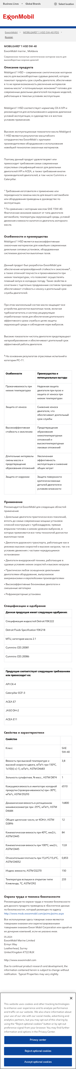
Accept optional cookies (38, 1062)
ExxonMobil (11, 32)
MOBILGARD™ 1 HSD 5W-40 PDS (41, 32)
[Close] (71, 998)
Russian (9, 37)
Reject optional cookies (38, 1051)
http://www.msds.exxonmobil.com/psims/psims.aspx (34, 913)
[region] (38, 1031)
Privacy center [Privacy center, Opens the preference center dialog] (38, 1040)
